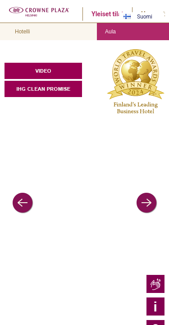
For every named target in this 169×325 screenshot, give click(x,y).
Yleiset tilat (107, 14)
